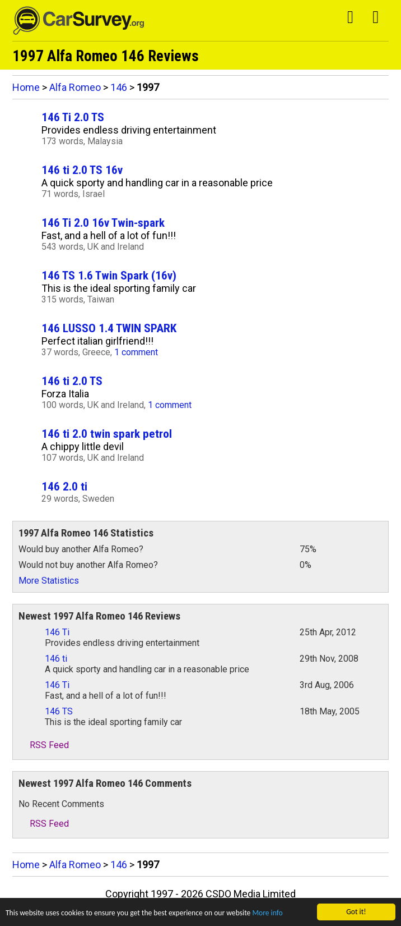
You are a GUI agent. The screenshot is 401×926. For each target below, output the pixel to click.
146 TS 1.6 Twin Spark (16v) (108, 275)
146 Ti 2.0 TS (72, 117)
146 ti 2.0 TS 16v (82, 170)
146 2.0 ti (64, 486)
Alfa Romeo (75, 87)
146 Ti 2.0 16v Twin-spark (103, 223)
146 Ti (57, 632)
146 (118, 87)
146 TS (59, 711)
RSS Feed (43, 745)
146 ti (56, 658)
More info (267, 913)
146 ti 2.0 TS (71, 381)
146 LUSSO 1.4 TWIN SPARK (108, 328)
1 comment (136, 352)
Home (26, 87)
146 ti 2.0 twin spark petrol (106, 434)
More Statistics (48, 580)
